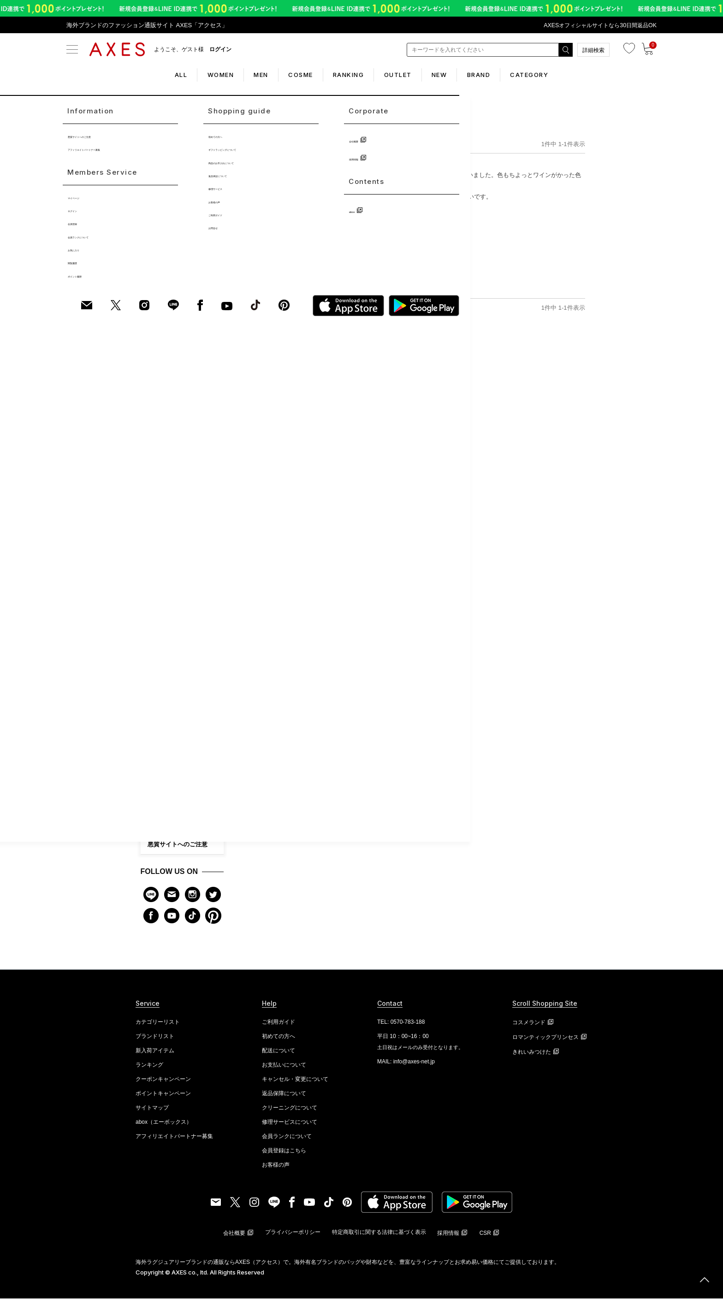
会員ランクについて (174, 751)
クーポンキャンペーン (163, 1084)
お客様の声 (163, 731)
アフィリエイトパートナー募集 (174, 1142)
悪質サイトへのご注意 (177, 850)
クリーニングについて (289, 1113)
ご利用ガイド (166, 771)
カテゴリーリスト (158, 1027)
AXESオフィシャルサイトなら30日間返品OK (596, 25)
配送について (278, 1056)
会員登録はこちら (284, 1156)
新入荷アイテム (155, 1056)
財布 (153, 437)
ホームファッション (172, 547)
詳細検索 (593, 50)
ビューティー (164, 621)
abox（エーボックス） (164, 1127)
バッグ (156, 419)
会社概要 (160, 810)
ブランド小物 (164, 493)
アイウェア (161, 566)
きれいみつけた (531, 1057)
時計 (153, 456)
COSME (292, 74)
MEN (244, 74)
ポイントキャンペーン (163, 1099)
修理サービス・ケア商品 (180, 712)
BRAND (503, 74)
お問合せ (160, 790)
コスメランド (528, 1028)
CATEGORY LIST (182, 640)
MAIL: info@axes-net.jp (406, 1067)
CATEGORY (562, 74)
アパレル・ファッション (178, 529)
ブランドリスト (155, 1041)
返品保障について (284, 1099)
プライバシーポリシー (292, 1237)
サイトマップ (152, 1113)
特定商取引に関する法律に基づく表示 (379, 1237)
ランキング (149, 1070)
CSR (485, 1238)
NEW (455, 74)
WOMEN (196, 74)
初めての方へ (166, 692)
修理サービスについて (289, 1127)
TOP (253, 140)
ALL (148, 74)
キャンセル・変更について (295, 1084)
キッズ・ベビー (167, 602)
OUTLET (406, 74)
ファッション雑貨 (170, 510)
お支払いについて (284, 1070)
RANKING (348, 74)
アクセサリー (164, 474)
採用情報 (160, 830)
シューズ (159, 584)
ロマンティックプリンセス (545, 1042)
